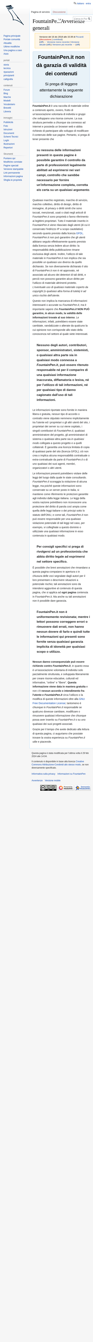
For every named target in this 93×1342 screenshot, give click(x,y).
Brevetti (7, 108)
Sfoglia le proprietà (12, 180)
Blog (5, 93)
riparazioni (8, 72)
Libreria (7, 111)
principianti (8, 75)
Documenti (8, 133)
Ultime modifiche (11, 46)
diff (41, 42)
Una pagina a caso (12, 50)
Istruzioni (7, 129)
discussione (45, 39)
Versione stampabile (13, 169)
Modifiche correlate (12, 162)
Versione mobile (52, 780)
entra (88, 3)
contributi (57, 39)
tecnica (6, 68)
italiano (80, 3)
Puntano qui (9, 158)
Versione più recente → (63, 44)
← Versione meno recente (56, 42)
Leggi (58, 19)
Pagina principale (11, 36)
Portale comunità (11, 39)
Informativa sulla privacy (43, 774)
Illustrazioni (9, 144)
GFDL (79, 233)
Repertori (7, 147)
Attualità (7, 43)
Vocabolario (9, 104)
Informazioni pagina (13, 176)
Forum (6, 90)
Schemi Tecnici (10, 136)
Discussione (59, 12)
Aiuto (5, 54)
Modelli (6, 100)
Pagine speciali (10, 165)
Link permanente (11, 172)
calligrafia (8, 79)
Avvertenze (37, 780)
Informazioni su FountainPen (72, 774)
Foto (5, 126)
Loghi (6, 140)
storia (6, 64)
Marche (7, 97)
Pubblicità (8, 122)
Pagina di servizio (40, 12)
